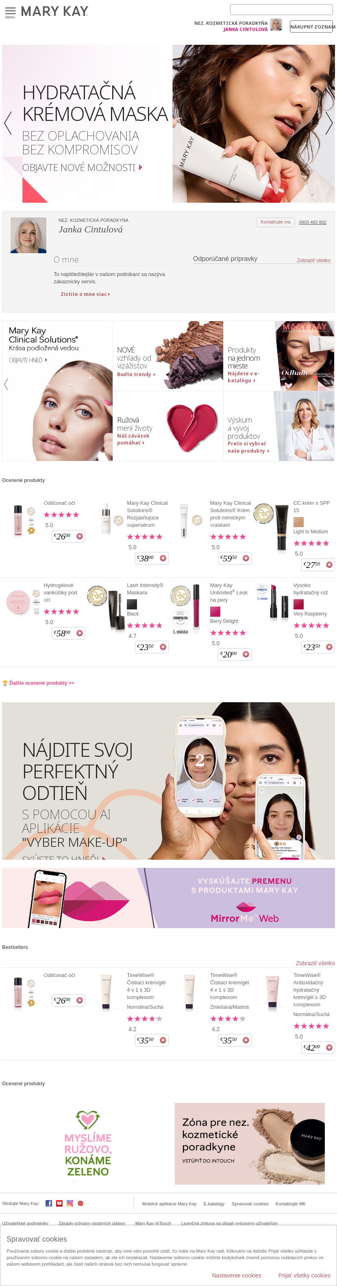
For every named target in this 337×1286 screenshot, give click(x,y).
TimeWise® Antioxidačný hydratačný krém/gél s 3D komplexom (310, 990)
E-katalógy (214, 1203)
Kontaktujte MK (291, 1203)
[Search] (281, 9)
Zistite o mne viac (84, 294)
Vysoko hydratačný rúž (311, 589)
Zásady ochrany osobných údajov (92, 1223)
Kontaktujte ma (275, 221)
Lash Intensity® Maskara (145, 589)
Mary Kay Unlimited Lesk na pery (229, 592)
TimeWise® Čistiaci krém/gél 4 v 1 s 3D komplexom (146, 986)
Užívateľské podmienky (25, 1223)
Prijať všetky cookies (304, 1275)
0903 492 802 (312, 222)
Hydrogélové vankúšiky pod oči (60, 592)
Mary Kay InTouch (153, 1223)
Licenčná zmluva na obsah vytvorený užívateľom (229, 1223)
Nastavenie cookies (236, 1275)
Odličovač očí (59, 503)
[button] (10, 124)
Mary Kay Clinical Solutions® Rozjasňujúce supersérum (147, 514)
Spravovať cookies (250, 1203)
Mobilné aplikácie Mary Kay (169, 1203)
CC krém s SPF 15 (312, 506)
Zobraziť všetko (313, 260)
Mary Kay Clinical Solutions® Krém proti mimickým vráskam (230, 514)
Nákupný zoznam (311, 27)
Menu (10, 11)
